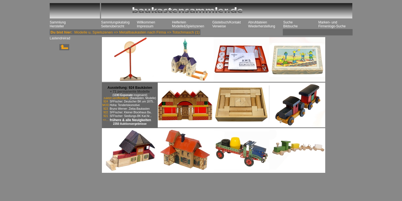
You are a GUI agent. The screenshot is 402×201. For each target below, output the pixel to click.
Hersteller (57, 26)
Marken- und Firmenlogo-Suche (332, 24)
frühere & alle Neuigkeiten (130, 120)
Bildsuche (290, 26)
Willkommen (146, 22)
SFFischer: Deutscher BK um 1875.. (132, 101)
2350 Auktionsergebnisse (130, 123)
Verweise (219, 26)
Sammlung (58, 22)
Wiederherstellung (261, 26)
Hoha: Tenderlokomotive (125, 105)
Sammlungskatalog (115, 22)
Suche (288, 22)
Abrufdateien (257, 22)
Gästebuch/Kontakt (226, 22)
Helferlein (179, 22)
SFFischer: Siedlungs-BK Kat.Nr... (131, 116)
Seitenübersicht (112, 26)
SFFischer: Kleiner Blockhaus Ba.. (131, 112)
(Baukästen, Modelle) (143, 98)
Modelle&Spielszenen (188, 26)
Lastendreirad (60, 38)
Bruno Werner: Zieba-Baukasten (130, 108)
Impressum (145, 26)
